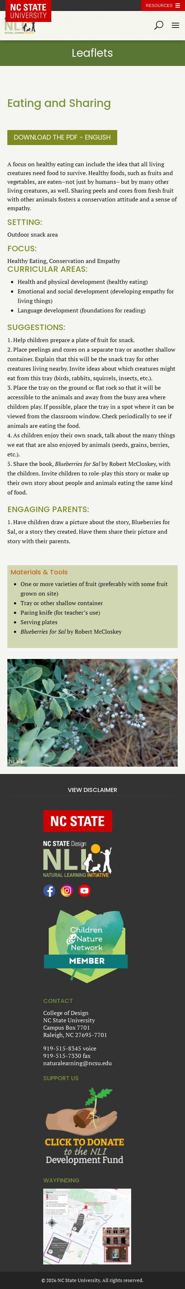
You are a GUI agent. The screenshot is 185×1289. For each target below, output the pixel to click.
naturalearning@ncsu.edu (77, 1063)
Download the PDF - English (62, 137)
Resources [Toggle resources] (159, 5)
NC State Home (34, 5)
